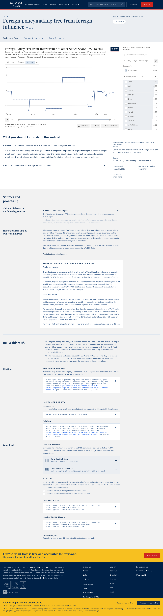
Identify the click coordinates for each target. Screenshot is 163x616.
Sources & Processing (33, 38)
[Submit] (122, 4)
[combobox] (106, 4)
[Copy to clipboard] (113, 381)
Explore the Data (10, 38)
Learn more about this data (36, 124)
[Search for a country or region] (140, 55)
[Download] (83, 126)
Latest (85, 593)
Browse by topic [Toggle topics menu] (32, 4)
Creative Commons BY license (64, 358)
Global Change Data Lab (38, 572)
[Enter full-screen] (110, 126)
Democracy (119, 21)
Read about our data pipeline (55, 254)
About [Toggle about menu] (75, 4)
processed (130, 161)
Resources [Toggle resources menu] (64, 4)
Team (112, 588)
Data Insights (141, 580)
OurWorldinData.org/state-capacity (17, 127)
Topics (85, 576)
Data (45, 4)
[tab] (10, 62)
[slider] (19, 119)
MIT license (21, 580)
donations (36, 606)
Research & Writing (143, 576)
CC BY (32, 127)
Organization (115, 580)
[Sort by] (138, 61)
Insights (53, 4)
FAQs (42, 583)
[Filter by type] (140, 77)
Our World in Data (16, 4)
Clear (155, 66)
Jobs (111, 592)
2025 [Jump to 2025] (116, 119)
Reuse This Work (56, 38)
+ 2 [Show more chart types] (37, 62)
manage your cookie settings (88, 611)
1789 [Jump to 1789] (13, 119)
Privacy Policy (71, 611)
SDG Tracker (88, 597)
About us (113, 576)
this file (116, 324)
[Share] (95, 126)
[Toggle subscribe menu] (133, 4)
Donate (147, 4)
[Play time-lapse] (7, 120)
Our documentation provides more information (73, 488)
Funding (113, 584)
